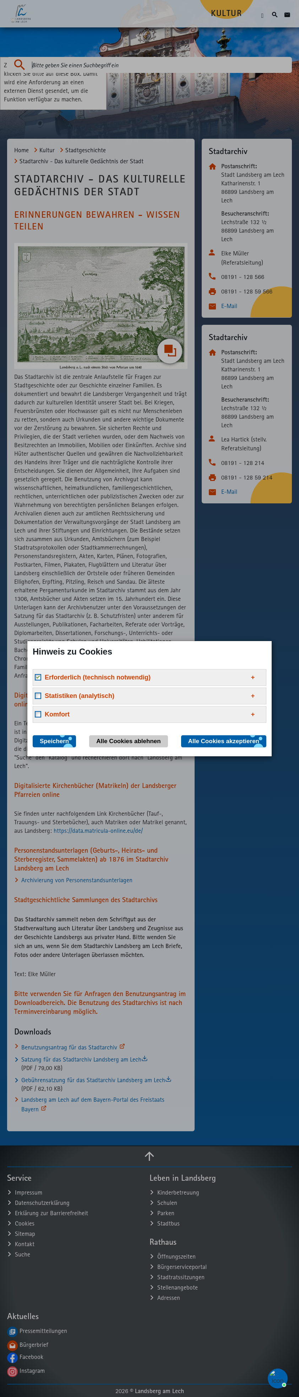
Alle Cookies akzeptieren (223, 740)
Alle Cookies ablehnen (128, 740)
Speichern (54, 740)
